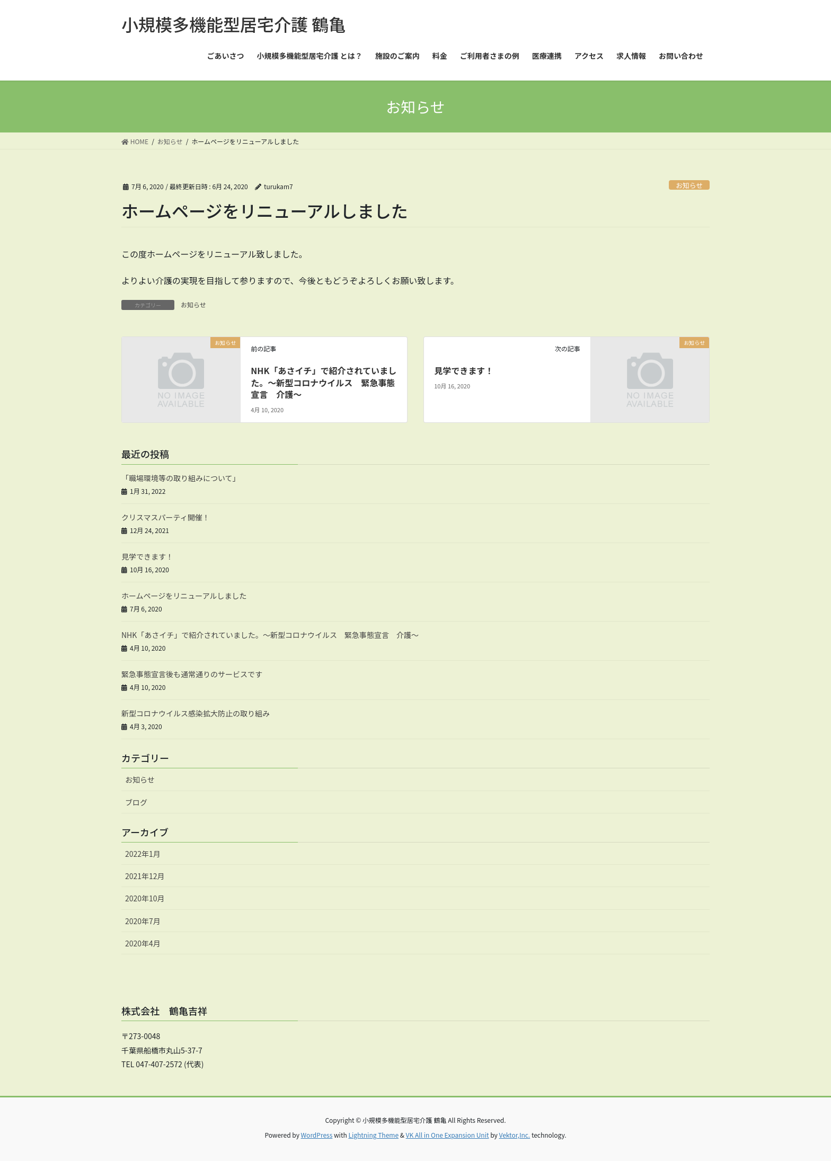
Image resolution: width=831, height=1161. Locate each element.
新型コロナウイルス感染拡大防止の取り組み (195, 713)
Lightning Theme (373, 1134)
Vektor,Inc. (514, 1134)
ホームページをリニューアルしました (184, 595)
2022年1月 (143, 853)
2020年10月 (145, 898)
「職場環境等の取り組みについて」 (180, 478)
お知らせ (689, 185)
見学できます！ (463, 370)
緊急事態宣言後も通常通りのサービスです (191, 674)
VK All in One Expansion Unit (447, 1134)
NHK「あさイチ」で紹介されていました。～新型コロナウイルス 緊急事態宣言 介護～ (323, 382)
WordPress (317, 1134)
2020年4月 (143, 943)
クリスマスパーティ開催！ (165, 517)
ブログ (136, 802)
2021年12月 (145, 876)
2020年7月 (143, 921)
